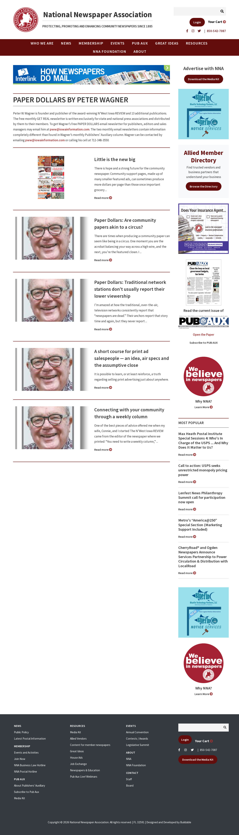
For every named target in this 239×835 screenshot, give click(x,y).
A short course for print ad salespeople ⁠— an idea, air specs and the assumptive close (131, 358)
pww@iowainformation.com (69, 129)
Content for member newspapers (90, 745)
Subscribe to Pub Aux (26, 792)
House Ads (76, 757)
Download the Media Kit (203, 79)
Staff (129, 779)
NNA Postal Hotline (25, 771)
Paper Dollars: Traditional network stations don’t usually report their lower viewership (130, 289)
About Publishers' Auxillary (29, 785)
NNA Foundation (109, 51)
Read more (103, 198)
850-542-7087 (208, 750)
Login (197, 22)
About (140, 51)
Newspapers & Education (85, 770)
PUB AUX (140, 43)
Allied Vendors (78, 738)
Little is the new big (114, 159)
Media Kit (19, 798)
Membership (91, 43)
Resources (197, 43)
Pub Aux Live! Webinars (83, 776)
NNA (128, 759)
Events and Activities (26, 752)
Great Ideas (167, 43)
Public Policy (21, 732)
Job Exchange (78, 764)
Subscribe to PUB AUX (204, 342)
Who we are (42, 43)
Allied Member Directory (203, 156)
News (66, 43)
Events (118, 43)
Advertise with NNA (203, 68)
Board (130, 785)
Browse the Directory (204, 186)
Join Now (19, 759)
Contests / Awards (137, 738)
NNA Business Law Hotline (30, 765)
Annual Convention (137, 732)
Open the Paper (203, 335)
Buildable (185, 822)
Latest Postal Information (30, 738)
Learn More (204, 407)
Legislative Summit (137, 745)
